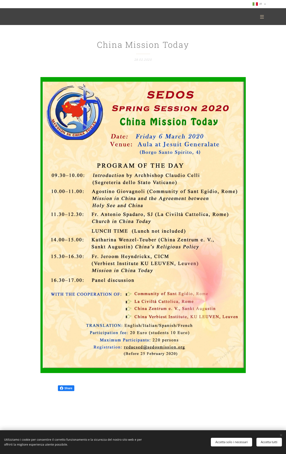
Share (66, 388)
